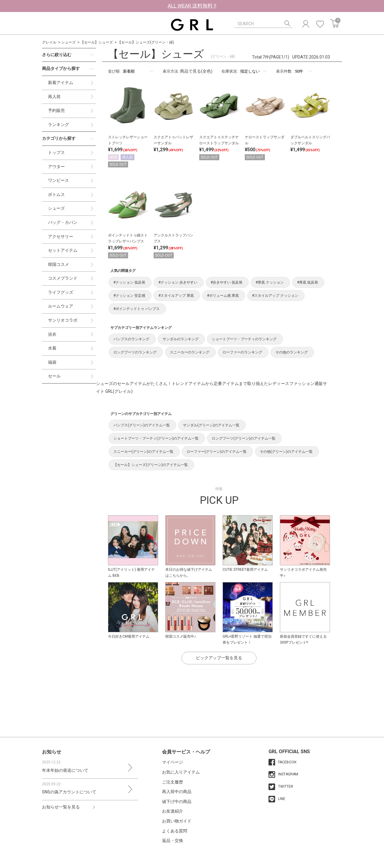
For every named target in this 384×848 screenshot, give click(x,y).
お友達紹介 (172, 811)
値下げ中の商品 (176, 801)
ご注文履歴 (172, 782)
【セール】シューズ (96, 42)
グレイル (49, 42)
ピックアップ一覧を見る (219, 657)
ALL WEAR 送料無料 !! (192, 6)
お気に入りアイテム (181, 772)
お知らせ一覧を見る (61, 806)
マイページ (172, 762)
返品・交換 (172, 840)
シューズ (68, 42)
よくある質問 (174, 830)
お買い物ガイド (176, 821)
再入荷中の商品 (176, 791)
